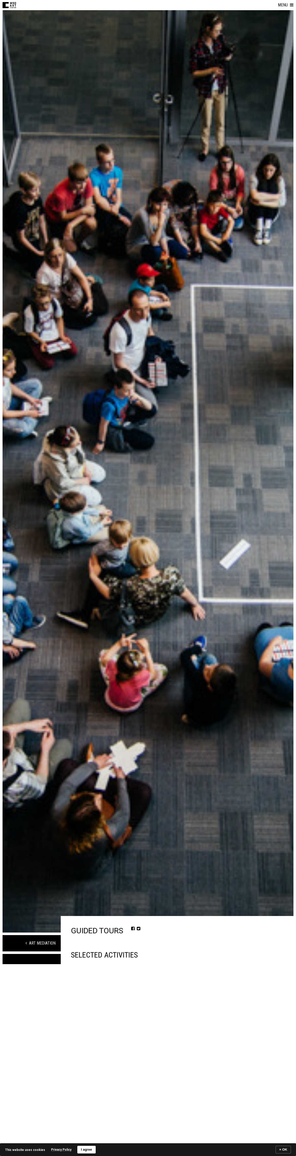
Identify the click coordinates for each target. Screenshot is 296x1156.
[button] (285, 5)
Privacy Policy (61, 1149)
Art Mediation (41, 943)
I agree (86, 1149)
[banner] (148, 1149)
